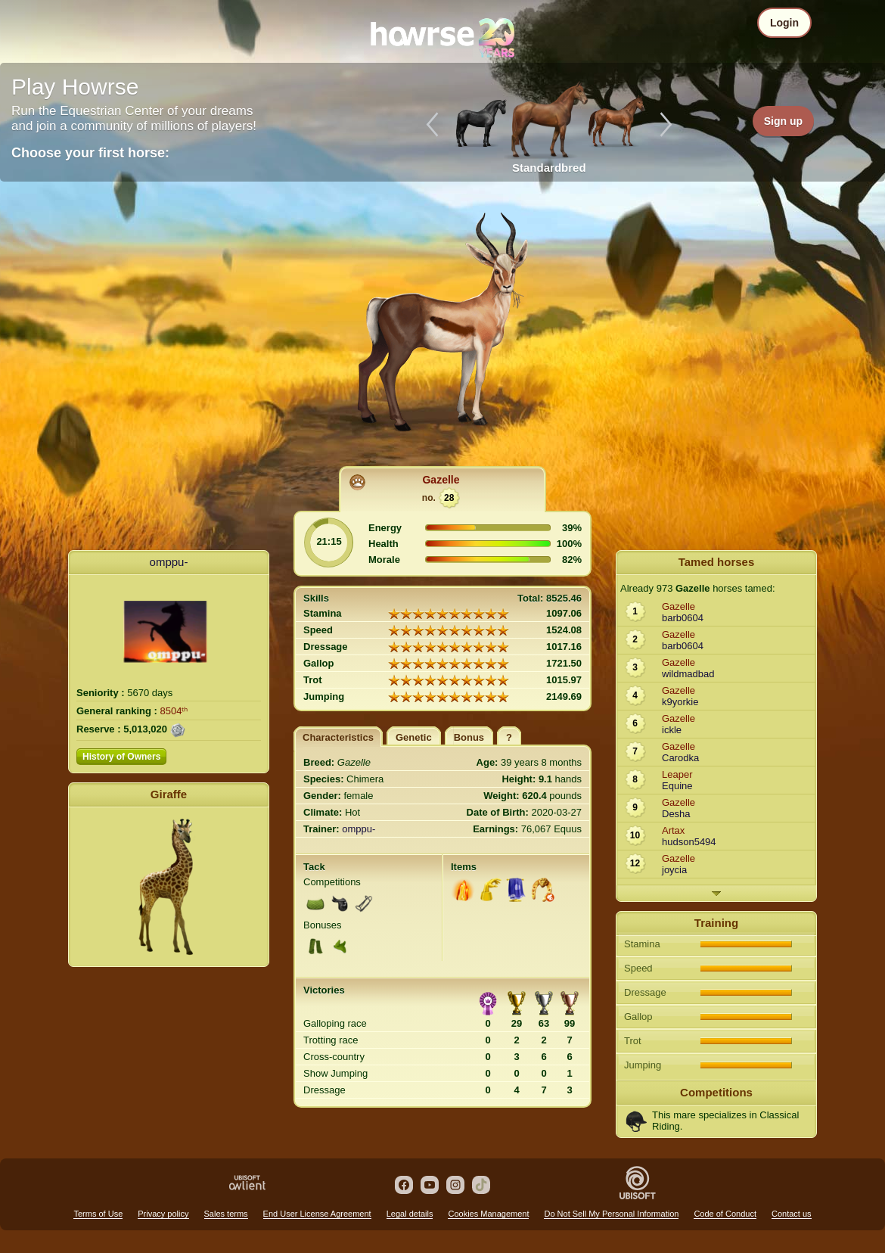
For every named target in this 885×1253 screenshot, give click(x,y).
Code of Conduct (725, 1213)
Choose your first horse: (90, 152)
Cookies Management (488, 1213)
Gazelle (440, 480)
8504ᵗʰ (174, 711)
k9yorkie (680, 701)
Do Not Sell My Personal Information (611, 1213)
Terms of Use (98, 1213)
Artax (673, 830)
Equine (677, 785)
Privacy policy (163, 1213)
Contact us (792, 1213)
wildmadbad (688, 673)
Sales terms (226, 1213)
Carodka (680, 757)
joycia (674, 869)
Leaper (677, 774)
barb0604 (682, 617)
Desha (676, 813)
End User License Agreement (317, 1213)
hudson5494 (689, 841)
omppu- (169, 561)
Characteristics (338, 737)
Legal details (410, 1213)
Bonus (469, 737)
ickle (672, 729)
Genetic (414, 737)
